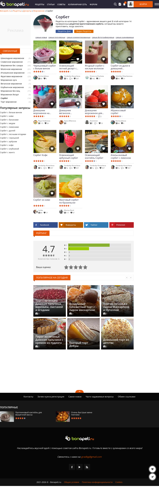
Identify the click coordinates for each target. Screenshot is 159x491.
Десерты (27, 11)
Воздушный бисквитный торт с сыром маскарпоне (82, 307)
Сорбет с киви (7, 116)
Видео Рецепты (83, 31)
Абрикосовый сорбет (118, 112)
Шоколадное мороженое (12, 58)
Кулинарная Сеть (77, 4)
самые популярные (56, 37)
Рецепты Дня (64, 31)
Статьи (51, 4)
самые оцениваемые (125, 37)
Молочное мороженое (11, 69)
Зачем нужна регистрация (51, 396)
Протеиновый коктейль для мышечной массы (28, 413)
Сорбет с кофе (7, 145)
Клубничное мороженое (12, 87)
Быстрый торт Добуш (78, 344)
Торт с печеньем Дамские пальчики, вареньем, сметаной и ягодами (49, 305)
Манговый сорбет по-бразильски (69, 201)
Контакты (28, 396)
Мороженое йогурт (10, 94)
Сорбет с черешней (9, 138)
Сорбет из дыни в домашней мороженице (120, 67)
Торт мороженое (9, 102)
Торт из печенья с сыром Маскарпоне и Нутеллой (116, 307)
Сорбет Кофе (40, 155)
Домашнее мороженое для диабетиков (93, 112)
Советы (61, 4)
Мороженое (38, 11)
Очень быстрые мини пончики (81, 413)
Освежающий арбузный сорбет (68, 156)
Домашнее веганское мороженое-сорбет (69, 112)
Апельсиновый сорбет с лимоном (121, 156)
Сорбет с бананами (9, 119)
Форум (93, 4)
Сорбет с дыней (7, 130)
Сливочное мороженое (12, 62)
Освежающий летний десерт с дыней (68, 67)
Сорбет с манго (7, 152)
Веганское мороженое (11, 84)
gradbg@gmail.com (91, 456)
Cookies (118, 482)
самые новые (41, 37)
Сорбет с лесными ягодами (13, 134)
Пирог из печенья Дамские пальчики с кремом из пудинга (49, 340)
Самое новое (74, 396)
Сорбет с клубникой (9, 148)
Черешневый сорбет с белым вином (44, 67)
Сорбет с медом (7, 123)
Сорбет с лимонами (9, 127)
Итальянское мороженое (13, 73)
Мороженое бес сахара (12, 65)
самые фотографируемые (103, 37)
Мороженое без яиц (10, 91)
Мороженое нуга (9, 80)
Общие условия (71, 482)
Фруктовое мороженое (11, 76)
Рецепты (39, 4)
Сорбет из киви (41, 199)
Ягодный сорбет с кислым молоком (94, 67)
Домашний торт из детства (116, 341)
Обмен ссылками (126, 396)
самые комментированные (78, 37)
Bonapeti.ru (5, 11)
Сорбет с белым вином (11, 112)
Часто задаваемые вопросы (100, 396)
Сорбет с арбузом (8, 141)
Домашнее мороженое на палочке (41, 112)
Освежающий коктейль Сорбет (94, 156)
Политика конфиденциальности (97, 482)
